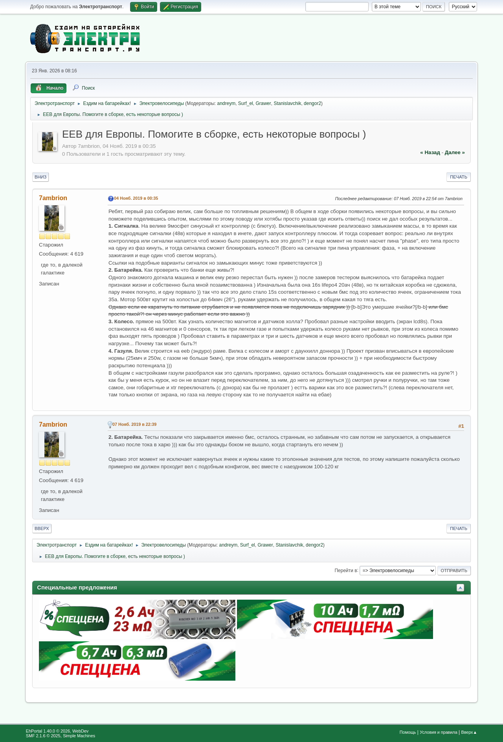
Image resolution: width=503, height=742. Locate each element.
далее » (455, 152)
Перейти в (345, 570)
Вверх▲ (469, 732)
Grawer (263, 103)
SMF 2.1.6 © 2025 (43, 735)
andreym (226, 103)
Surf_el (245, 103)
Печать (458, 177)
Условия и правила (438, 732)
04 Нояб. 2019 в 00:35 (136, 198)
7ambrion (53, 198)
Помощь (408, 732)
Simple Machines (79, 735)
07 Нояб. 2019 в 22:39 (134, 424)
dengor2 (312, 103)
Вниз (40, 177)
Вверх (42, 528)
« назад (430, 152)
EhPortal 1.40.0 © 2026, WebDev (57, 731)
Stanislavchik (287, 103)
